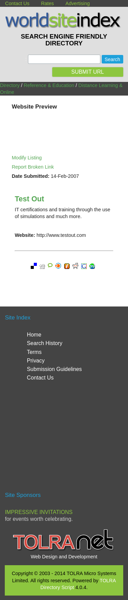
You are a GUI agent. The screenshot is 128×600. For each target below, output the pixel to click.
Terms (34, 352)
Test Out (29, 199)
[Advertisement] (64, 439)
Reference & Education (49, 85)
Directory (10, 85)
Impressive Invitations (38, 512)
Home (34, 335)
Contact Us (17, 3)
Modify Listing (27, 157)
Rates (47, 3)
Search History (44, 343)
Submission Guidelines (54, 369)
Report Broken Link (33, 167)
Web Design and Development (64, 556)
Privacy (36, 360)
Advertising (78, 3)
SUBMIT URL (87, 72)
